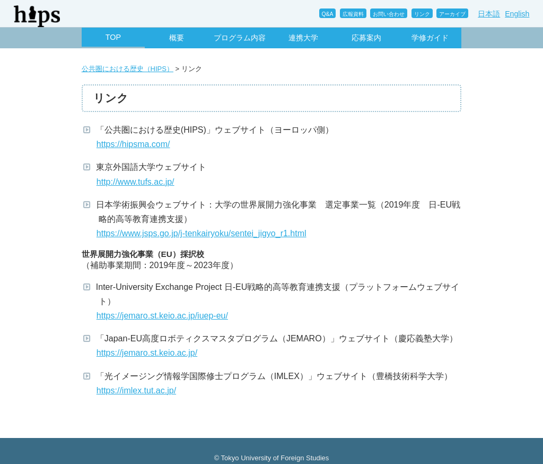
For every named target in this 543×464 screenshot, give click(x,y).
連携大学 (303, 37)
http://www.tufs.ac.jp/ (136, 181)
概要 (176, 37)
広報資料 (353, 14)
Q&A (328, 14)
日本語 (489, 14)
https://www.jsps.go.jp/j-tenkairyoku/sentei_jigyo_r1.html (202, 233)
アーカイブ (452, 14)
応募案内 (366, 37)
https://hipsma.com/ (134, 144)
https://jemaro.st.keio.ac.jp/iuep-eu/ (163, 315)
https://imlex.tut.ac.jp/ (137, 390)
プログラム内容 (240, 37)
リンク (422, 14)
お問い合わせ (389, 14)
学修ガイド (430, 37)
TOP (113, 37)
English (517, 14)
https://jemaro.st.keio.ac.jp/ (148, 352)
